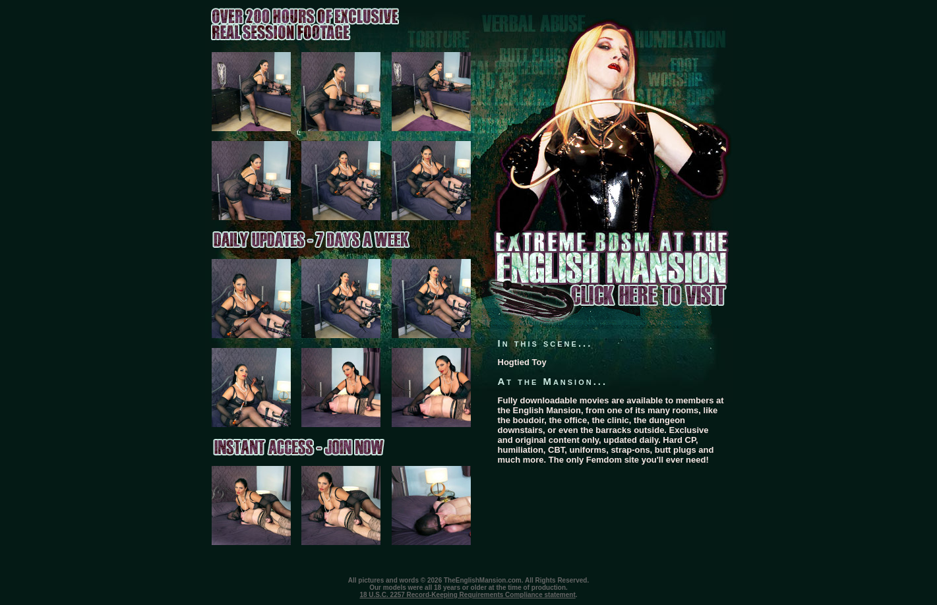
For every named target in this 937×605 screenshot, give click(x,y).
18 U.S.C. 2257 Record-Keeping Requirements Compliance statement (467, 594)
